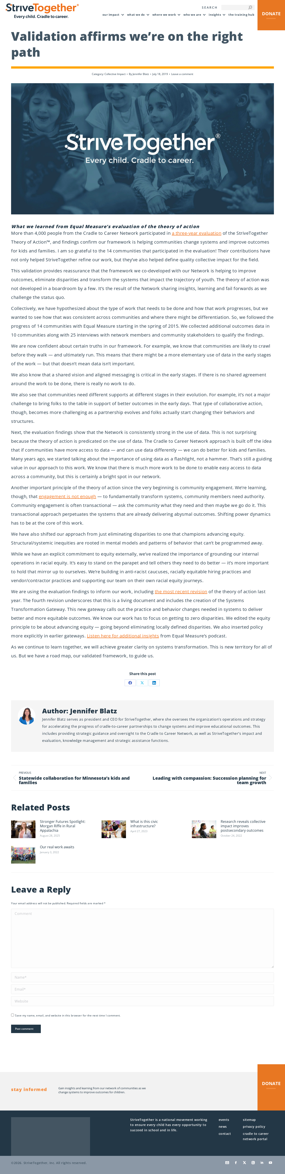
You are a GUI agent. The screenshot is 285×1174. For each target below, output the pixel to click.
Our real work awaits (57, 847)
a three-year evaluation (197, 233)
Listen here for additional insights (123, 636)
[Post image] (23, 829)
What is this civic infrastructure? (144, 823)
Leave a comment (182, 74)
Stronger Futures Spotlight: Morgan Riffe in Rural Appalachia (62, 826)
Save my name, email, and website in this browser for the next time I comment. (68, 1015)
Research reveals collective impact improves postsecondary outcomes (243, 826)
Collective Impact (115, 74)
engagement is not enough (67, 496)
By (139, 74)
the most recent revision (181, 592)
